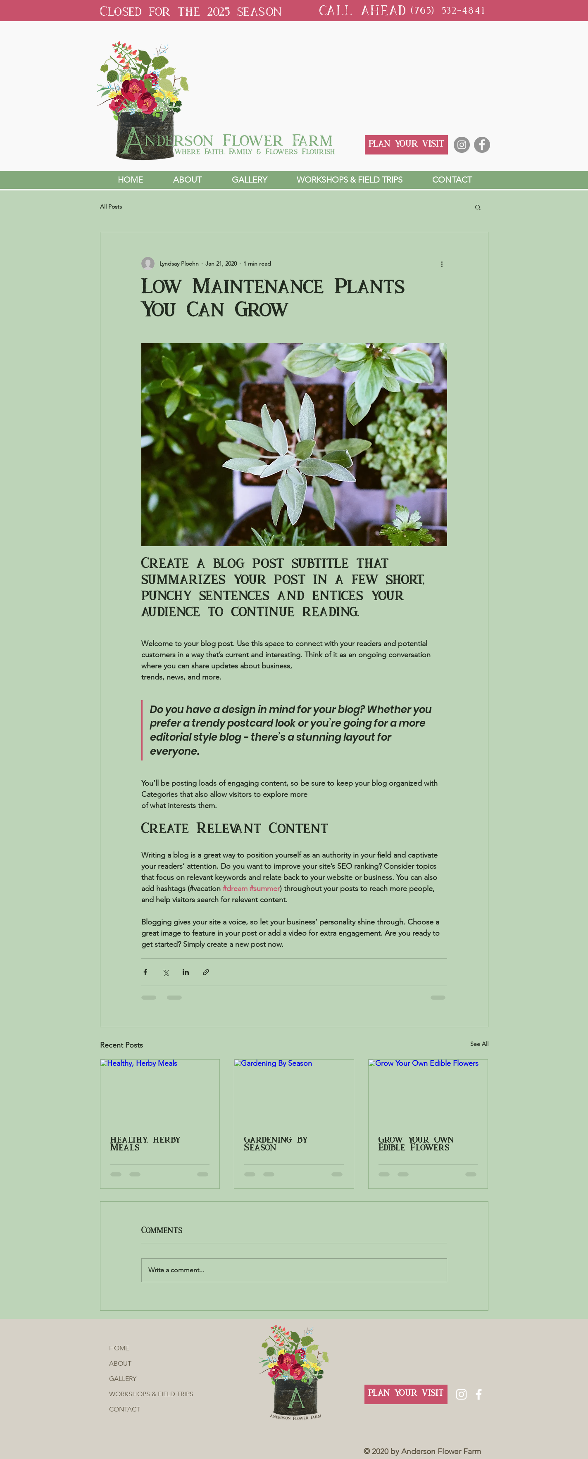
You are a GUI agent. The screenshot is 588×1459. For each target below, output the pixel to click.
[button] (478, 207)
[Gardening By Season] (294, 1093)
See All (479, 1044)
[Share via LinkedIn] (186, 972)
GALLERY (122, 1379)
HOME (119, 1348)
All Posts (111, 206)
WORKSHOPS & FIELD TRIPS (135, 1394)
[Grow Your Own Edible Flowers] (428, 1093)
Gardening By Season (275, 1144)
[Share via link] (206, 972)
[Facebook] (482, 145)
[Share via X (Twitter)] (165, 972)
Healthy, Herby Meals (145, 1144)
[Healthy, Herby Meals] (160, 1093)
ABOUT (120, 1363)
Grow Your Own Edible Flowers (416, 1144)
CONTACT (124, 1409)
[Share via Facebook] (145, 972)
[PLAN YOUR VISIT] (406, 144)
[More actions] (442, 264)
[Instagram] (462, 145)
